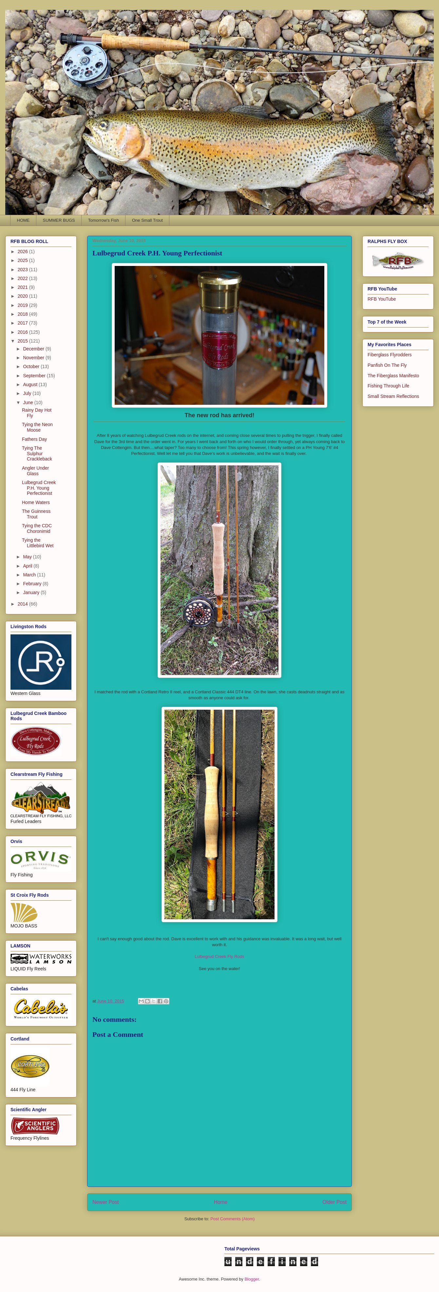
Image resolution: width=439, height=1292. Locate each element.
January (32, 592)
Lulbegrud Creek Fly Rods (219, 956)
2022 (23, 278)
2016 (23, 332)
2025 (23, 260)
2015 (23, 341)
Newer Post (105, 1202)
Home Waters (36, 502)
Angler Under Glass (35, 470)
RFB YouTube (382, 299)
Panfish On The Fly (387, 365)
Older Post (334, 1202)
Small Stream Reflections (393, 396)
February (33, 583)
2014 (23, 604)
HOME (23, 220)
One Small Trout (147, 220)
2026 (23, 251)
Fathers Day (34, 439)
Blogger (251, 1279)
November (34, 357)
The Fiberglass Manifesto (393, 375)
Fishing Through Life (388, 385)
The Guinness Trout (36, 514)
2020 (23, 296)
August (30, 384)
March (30, 574)
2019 (23, 305)
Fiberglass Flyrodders (390, 354)
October (32, 366)
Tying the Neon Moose (37, 427)
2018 (23, 314)
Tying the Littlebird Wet (37, 542)
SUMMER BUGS (59, 220)
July (27, 393)
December (34, 348)
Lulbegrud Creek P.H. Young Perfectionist (39, 488)
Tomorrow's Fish (103, 220)
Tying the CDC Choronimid (37, 528)
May (28, 556)
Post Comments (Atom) (232, 1218)
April (28, 566)
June (28, 402)
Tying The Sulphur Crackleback (37, 453)
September (35, 375)
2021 (23, 287)
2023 (23, 269)
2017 (23, 323)
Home (221, 1202)
